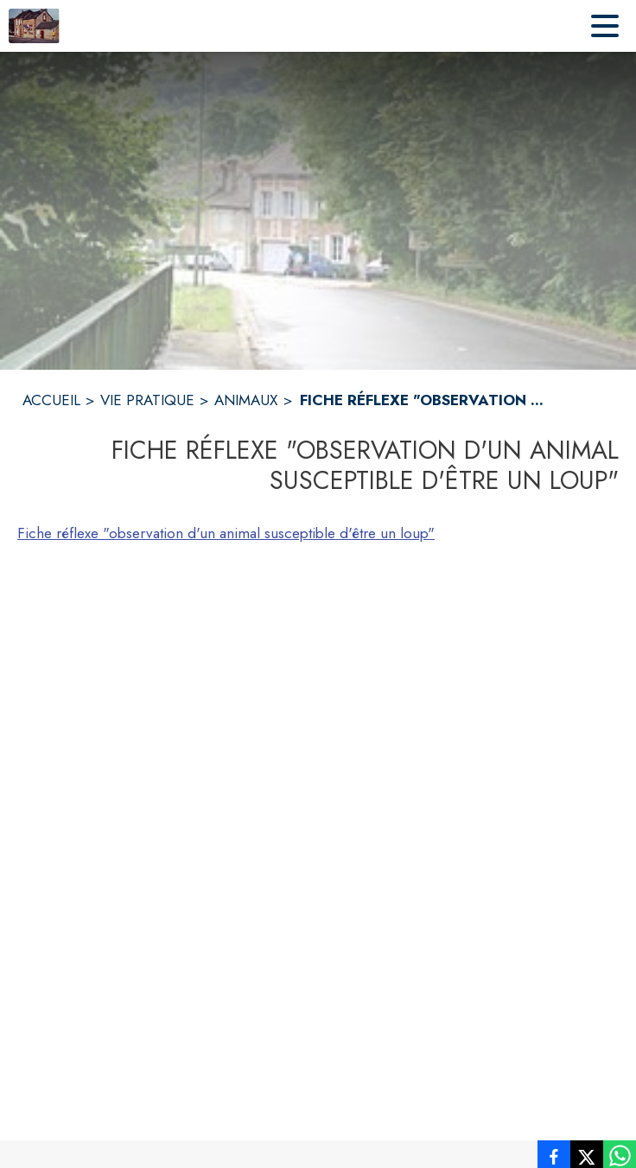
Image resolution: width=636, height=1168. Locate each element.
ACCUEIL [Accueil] (51, 400)
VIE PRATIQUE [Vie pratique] (147, 400)
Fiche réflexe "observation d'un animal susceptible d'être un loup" (226, 533)
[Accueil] (34, 26)
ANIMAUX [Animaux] (246, 400)
